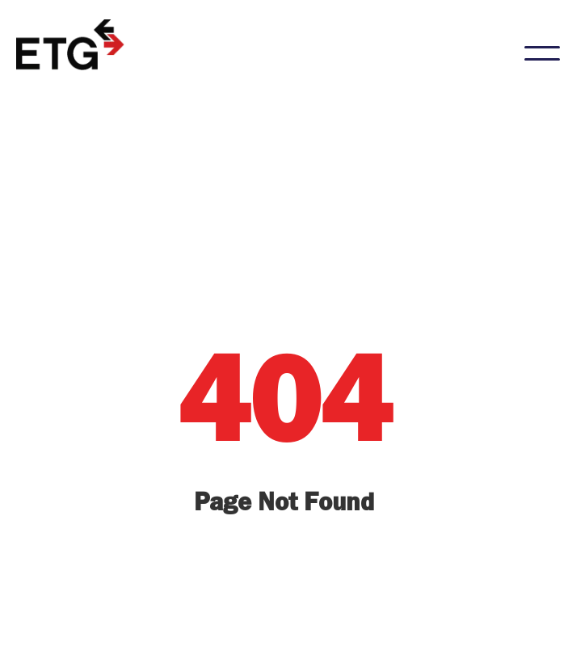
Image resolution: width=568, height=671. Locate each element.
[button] (542, 53)
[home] (72, 44)
